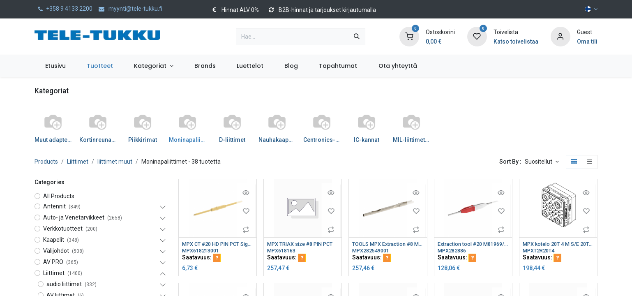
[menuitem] (55, 66)
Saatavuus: (201, 258)
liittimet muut (114, 161)
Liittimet (77, 161)
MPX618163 (283, 251)
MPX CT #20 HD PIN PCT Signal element (217, 244)
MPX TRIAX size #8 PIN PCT (302, 244)
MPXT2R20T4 (540, 251)
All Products (58, 196)
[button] (541, 162)
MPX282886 (454, 251)
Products (46, 161)
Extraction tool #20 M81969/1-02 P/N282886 (473, 244)
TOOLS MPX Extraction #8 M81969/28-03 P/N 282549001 (387, 244)
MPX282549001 (373, 251)
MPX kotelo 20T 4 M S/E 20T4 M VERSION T (558, 244)
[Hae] (356, 36)
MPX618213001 (203, 251)
